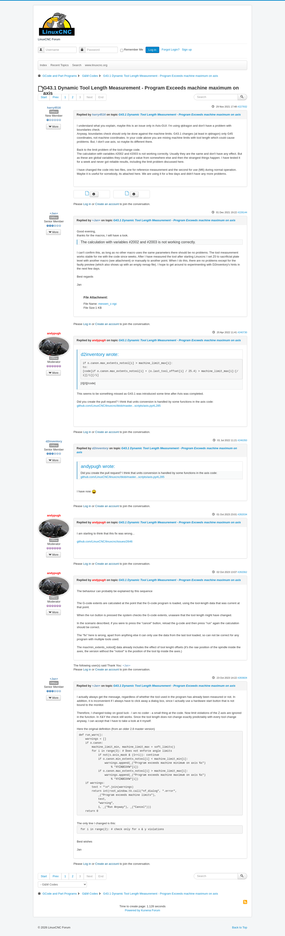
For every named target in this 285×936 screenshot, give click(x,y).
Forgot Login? (171, 49)
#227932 (242, 106)
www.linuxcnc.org (96, 65)
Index (43, 65)
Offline (54, 111)
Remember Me (133, 49)
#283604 (242, 677)
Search (76, 65)
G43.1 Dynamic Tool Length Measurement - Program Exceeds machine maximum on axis (180, 114)
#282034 (242, 514)
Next (90, 97)
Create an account (107, 204)
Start (44, 97)
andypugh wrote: (98, 466)
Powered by (132, 910)
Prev (56, 97)
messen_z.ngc (107, 303)
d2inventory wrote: (100, 354)
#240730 (242, 332)
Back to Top (239, 927)
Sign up (187, 49)
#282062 (242, 572)
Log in (152, 49)
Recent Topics (60, 65)
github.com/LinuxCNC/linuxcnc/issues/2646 (104, 541)
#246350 (242, 440)
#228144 (242, 212)
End (101, 97)
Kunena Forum (150, 910)
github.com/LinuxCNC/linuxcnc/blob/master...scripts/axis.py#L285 (119, 405)
